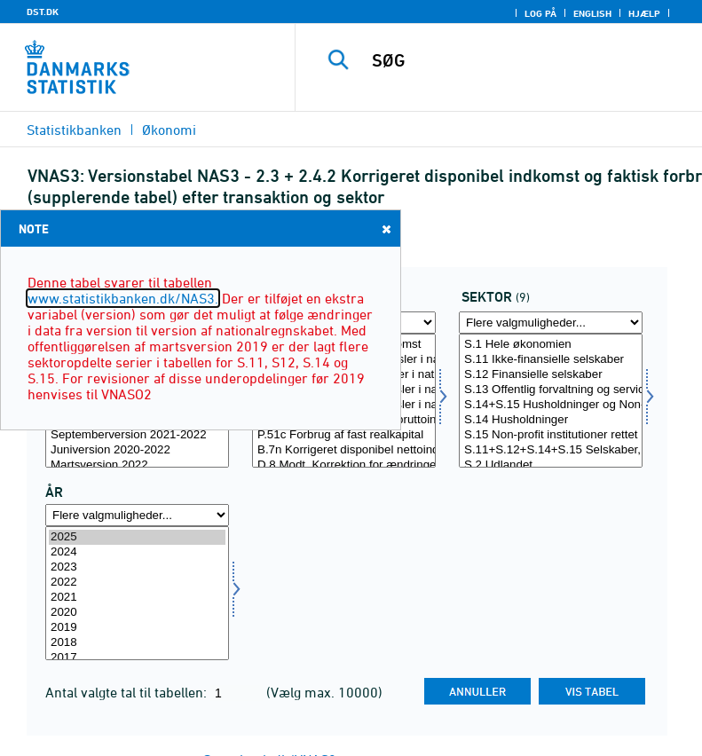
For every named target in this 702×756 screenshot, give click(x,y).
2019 (137, 627)
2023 (137, 567)
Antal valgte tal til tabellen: (127, 692)
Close (385, 228)
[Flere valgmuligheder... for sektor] (551, 322)
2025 (137, 537)
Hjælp (644, 13)
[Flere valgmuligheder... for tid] (137, 515)
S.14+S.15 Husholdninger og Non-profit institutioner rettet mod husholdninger (550, 405)
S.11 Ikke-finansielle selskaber (550, 359)
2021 (137, 597)
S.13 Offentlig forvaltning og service (550, 390)
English (592, 13)
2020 (137, 612)
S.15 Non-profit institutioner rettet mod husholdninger (550, 435)
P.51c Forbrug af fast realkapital (344, 435)
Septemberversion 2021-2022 (137, 435)
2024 (137, 552)
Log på (540, 13)
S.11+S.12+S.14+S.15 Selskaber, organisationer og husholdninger (550, 450)
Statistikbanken (74, 130)
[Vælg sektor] (551, 401)
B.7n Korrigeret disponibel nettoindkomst (344, 450)
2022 (137, 582)
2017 (137, 657)
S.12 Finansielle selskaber (550, 374)
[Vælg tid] (137, 593)
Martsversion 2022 (137, 465)
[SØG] (525, 60)
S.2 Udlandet (550, 465)
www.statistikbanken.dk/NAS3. (123, 298)
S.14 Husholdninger (550, 420)
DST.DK (43, 11)
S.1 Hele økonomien (550, 344)
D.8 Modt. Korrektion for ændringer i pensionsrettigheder (344, 465)
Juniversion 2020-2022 (137, 450)
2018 (137, 642)
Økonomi (169, 130)
